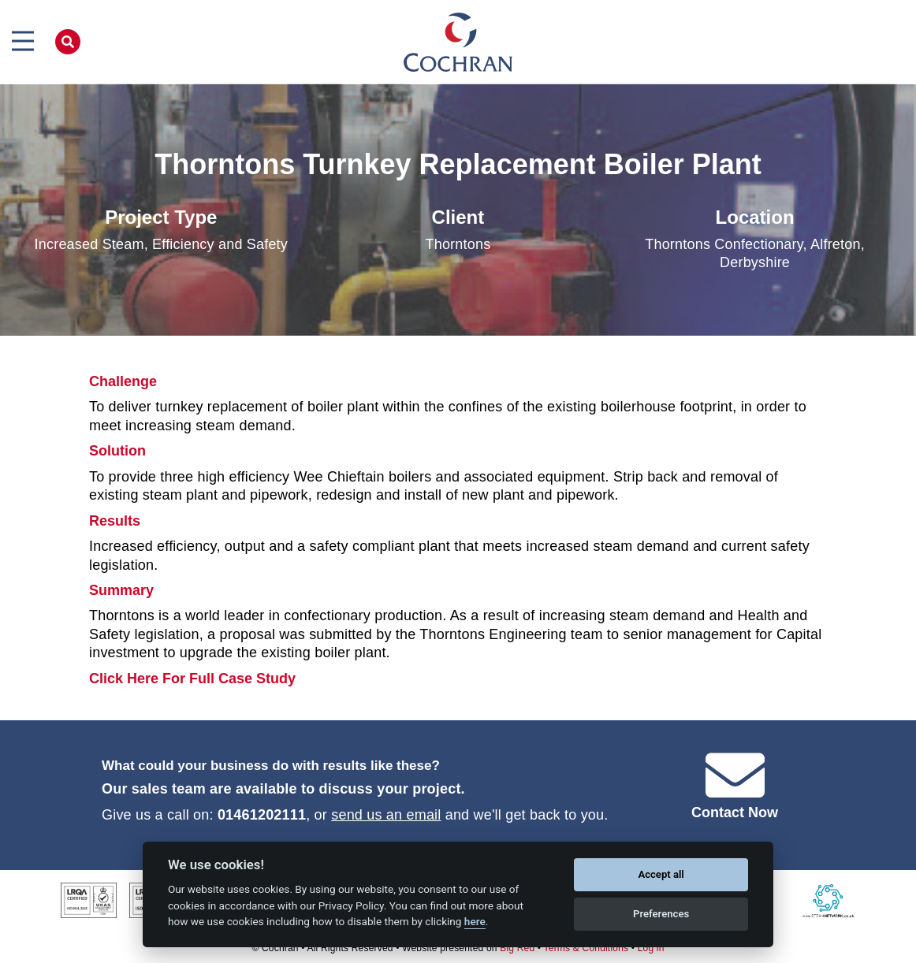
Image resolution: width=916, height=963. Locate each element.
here (475, 921)
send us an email (386, 815)
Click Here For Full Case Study (192, 678)
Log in (651, 948)
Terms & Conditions (586, 948)
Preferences (661, 914)
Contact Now (734, 812)
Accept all (660, 874)
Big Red (517, 948)
